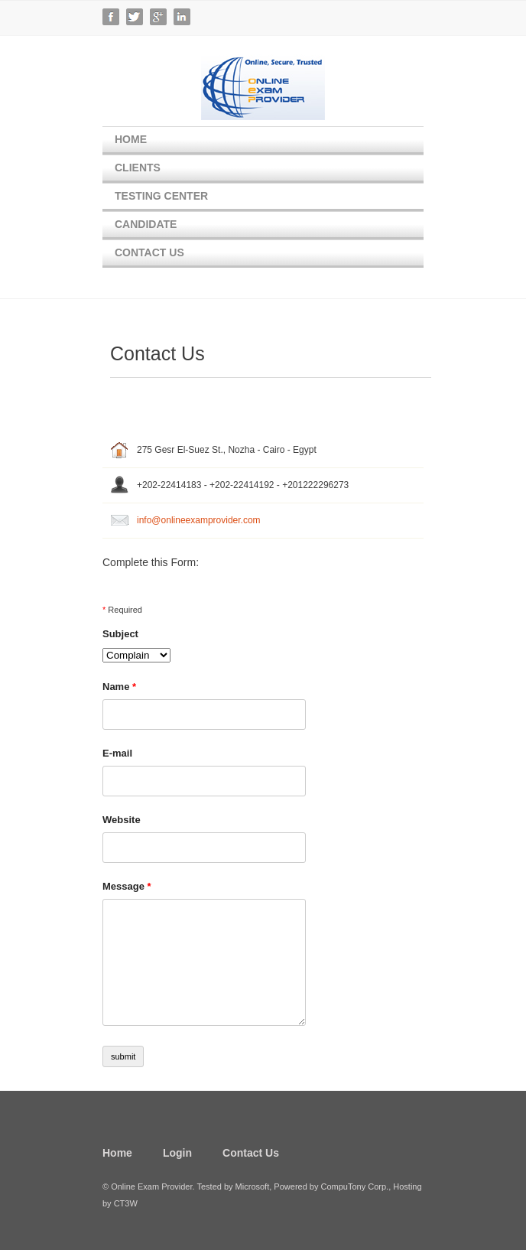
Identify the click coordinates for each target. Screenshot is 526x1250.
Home (131, 139)
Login (177, 1153)
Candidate (146, 224)
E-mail (117, 753)
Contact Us (149, 252)
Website (121, 819)
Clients (138, 167)
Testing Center (161, 196)
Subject (120, 634)
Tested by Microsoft (232, 1186)
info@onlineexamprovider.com (199, 520)
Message (126, 886)
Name (119, 686)
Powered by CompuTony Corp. (331, 1186)
